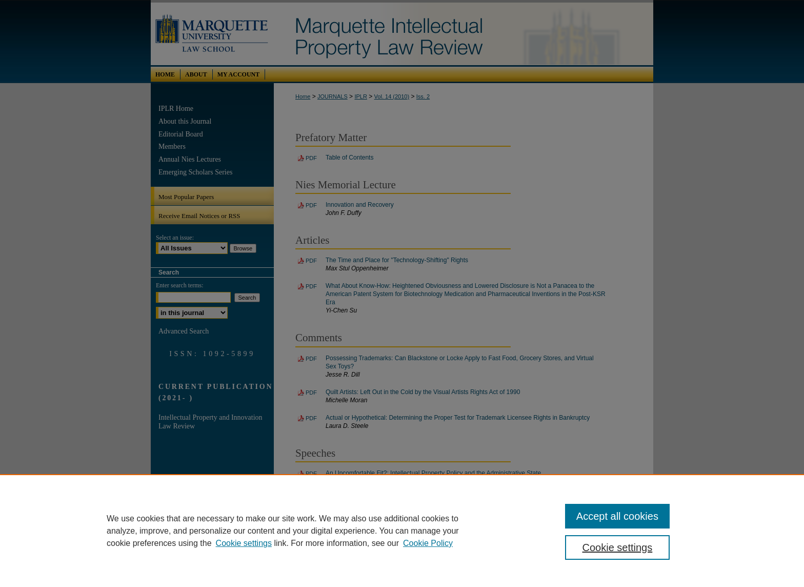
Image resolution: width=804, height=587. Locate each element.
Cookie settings (244, 543)
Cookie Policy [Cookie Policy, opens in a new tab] (428, 543)
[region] (402, 530)
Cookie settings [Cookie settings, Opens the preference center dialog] (617, 547)
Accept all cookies (617, 516)
